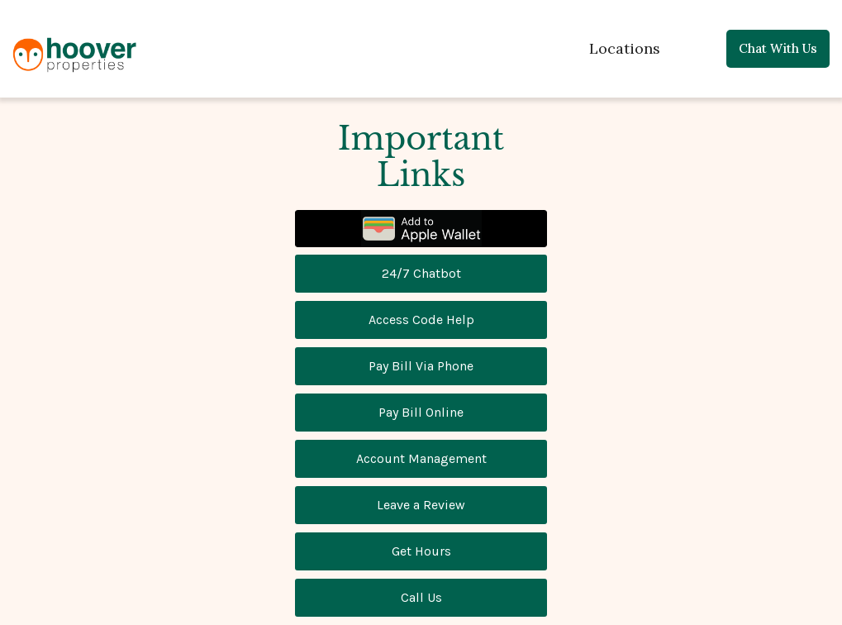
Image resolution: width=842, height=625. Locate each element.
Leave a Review (421, 505)
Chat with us (778, 48)
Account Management (421, 458)
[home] (74, 52)
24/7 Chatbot (421, 273)
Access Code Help (421, 319)
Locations (624, 48)
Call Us (421, 597)
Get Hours (421, 551)
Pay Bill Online (421, 412)
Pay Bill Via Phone (421, 366)
